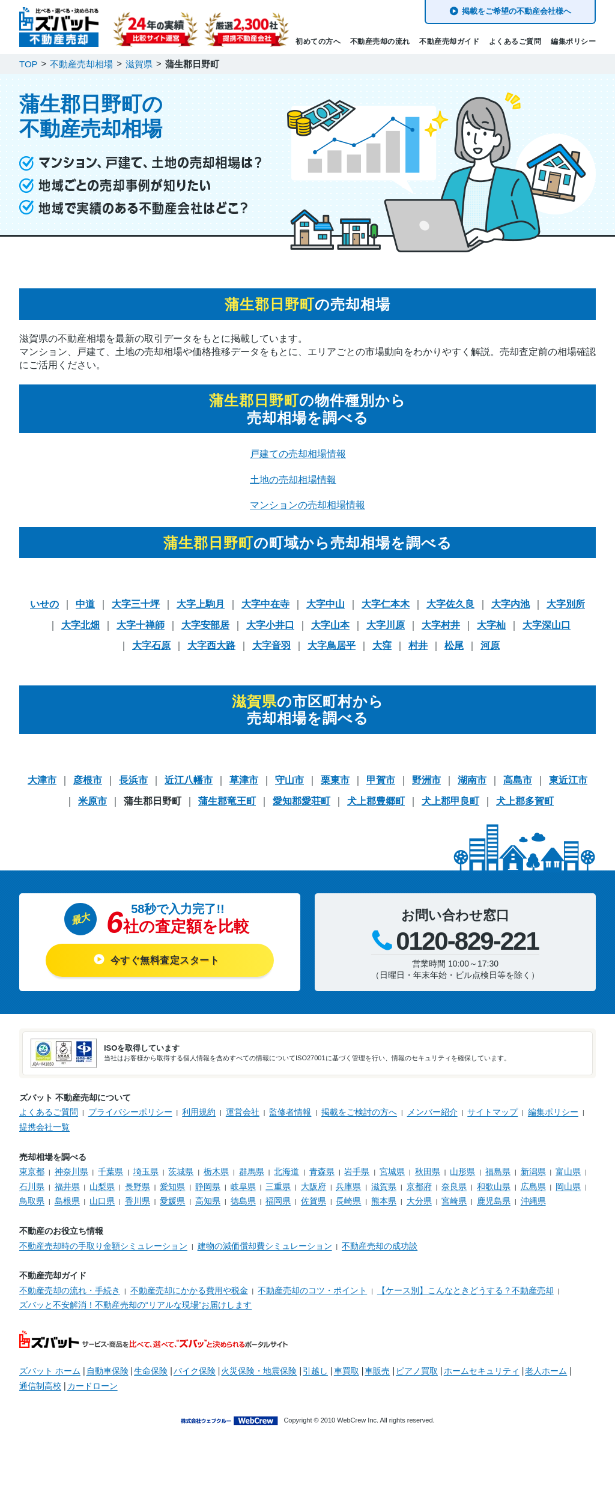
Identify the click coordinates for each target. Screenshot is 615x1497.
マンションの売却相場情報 (307, 505)
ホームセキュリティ (482, 1371)
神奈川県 (71, 1171)
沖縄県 (533, 1201)
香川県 (137, 1201)
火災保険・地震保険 (259, 1371)
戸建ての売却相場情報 (298, 454)
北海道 (286, 1171)
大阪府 (313, 1186)
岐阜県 (243, 1186)
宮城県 (392, 1171)
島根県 (67, 1201)
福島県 (497, 1171)
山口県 (102, 1201)
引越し (315, 1371)
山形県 (462, 1171)
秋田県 (427, 1171)
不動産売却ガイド (449, 41)
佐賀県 (313, 1201)
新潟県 (533, 1171)
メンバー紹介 (432, 1112)
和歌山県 (493, 1186)
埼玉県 (146, 1171)
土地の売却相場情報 (293, 480)
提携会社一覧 (44, 1127)
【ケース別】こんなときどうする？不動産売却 (465, 1290)
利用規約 (199, 1112)
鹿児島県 (493, 1201)
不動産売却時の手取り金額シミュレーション (103, 1246)
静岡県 (207, 1186)
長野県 (137, 1186)
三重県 (278, 1186)
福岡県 (278, 1201)
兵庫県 (348, 1186)
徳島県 (243, 1201)
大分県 (419, 1201)
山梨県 (102, 1186)
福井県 (67, 1186)
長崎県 (348, 1201)
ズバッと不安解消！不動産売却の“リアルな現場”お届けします (135, 1305)
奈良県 (454, 1186)
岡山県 (568, 1186)
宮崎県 (454, 1201)
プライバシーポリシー (130, 1112)
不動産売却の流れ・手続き (69, 1290)
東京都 (31, 1171)
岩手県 (356, 1171)
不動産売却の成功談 (379, 1246)
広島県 (533, 1186)
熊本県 (383, 1201)
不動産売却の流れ (380, 41)
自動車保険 (107, 1371)
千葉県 (110, 1171)
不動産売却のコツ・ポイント (312, 1290)
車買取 (346, 1371)
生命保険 (151, 1371)
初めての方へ (318, 41)
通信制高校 (40, 1386)
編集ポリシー (573, 41)
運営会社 (242, 1112)
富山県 (568, 1171)
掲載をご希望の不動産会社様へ (516, 11)
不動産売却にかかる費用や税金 (189, 1290)
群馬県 (251, 1171)
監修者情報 (290, 1112)
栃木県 (216, 1171)
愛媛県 (172, 1201)
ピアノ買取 (417, 1371)
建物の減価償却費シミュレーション (265, 1246)
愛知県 (172, 1186)
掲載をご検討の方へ (359, 1112)
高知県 (207, 1201)
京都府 (419, 1186)
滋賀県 (383, 1186)
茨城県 (180, 1171)
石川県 (31, 1186)
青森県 (322, 1171)
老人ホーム (546, 1371)
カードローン (92, 1386)
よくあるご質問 (515, 41)
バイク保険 (195, 1371)
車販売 (377, 1371)
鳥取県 (31, 1201)
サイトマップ (492, 1112)
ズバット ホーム (49, 1371)
